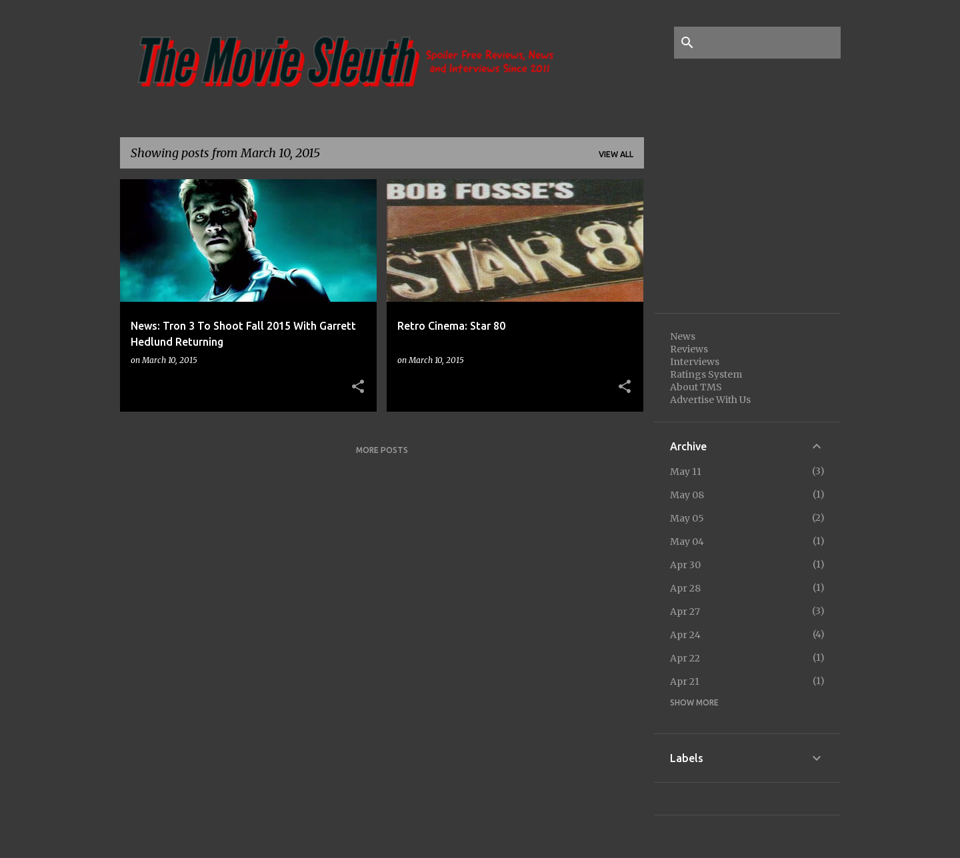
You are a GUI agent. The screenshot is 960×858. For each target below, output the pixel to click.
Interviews (694, 362)
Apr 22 (685, 658)
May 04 (687, 542)
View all (616, 154)
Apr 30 (685, 565)
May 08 (687, 495)
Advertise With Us (710, 400)
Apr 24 (685, 635)
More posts (382, 450)
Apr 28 (685, 588)
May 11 (685, 472)
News (682, 336)
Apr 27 (685, 612)
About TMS (696, 387)
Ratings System (706, 374)
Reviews (689, 349)
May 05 (687, 518)
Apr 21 (684, 681)
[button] (358, 387)
